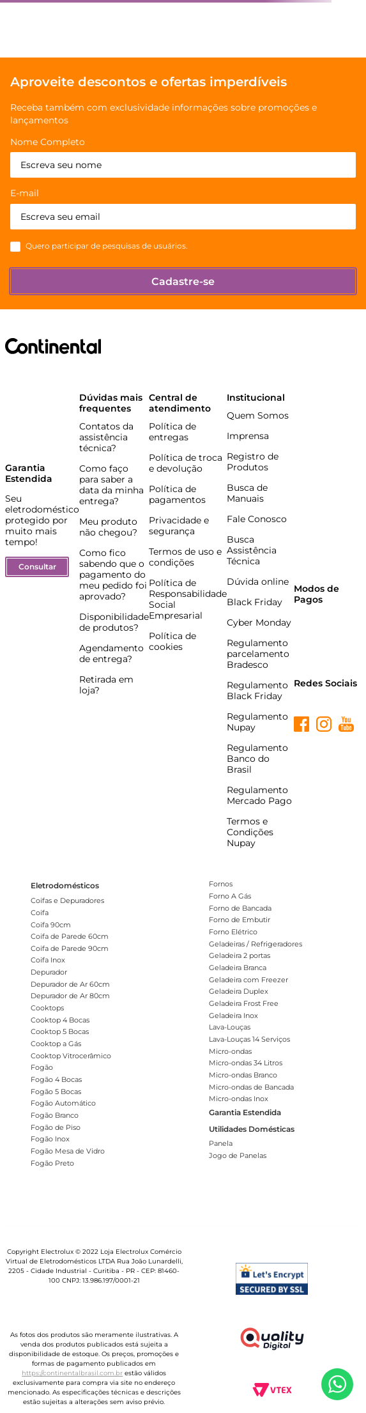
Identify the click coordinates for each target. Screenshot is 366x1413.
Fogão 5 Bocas (56, 1091)
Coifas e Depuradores (67, 900)
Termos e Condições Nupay (250, 832)
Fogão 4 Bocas (56, 1079)
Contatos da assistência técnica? (106, 437)
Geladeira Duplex (238, 991)
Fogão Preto (52, 1163)
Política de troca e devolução (185, 463)
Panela (221, 1143)
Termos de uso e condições (185, 557)
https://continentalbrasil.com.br (72, 1373)
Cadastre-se (183, 281)
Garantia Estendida (245, 1112)
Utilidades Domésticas (251, 1129)
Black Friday (254, 602)
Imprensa (248, 436)
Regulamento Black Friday (257, 690)
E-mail (24, 193)
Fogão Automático (63, 1103)
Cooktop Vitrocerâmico (71, 1055)
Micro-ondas (230, 1051)
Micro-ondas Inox (238, 1098)
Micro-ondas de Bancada (251, 1087)
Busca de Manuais (247, 493)
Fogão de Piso (55, 1127)
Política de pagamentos (177, 494)
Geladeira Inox (233, 1015)
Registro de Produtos (252, 462)
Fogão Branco (55, 1115)
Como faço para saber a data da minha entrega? (111, 485)
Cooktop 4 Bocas (60, 1019)
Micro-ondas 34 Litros (245, 1062)
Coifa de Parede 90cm (70, 948)
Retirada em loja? (106, 685)
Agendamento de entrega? (111, 653)
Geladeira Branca (237, 967)
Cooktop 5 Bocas (60, 1031)
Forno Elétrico (233, 931)
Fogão (42, 1067)
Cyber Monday (259, 622)
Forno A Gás (230, 896)
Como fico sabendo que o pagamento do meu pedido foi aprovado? (113, 574)
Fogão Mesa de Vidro (68, 1151)
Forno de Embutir (239, 919)
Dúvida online (258, 581)
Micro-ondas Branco (243, 1074)
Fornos (221, 883)
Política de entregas (172, 432)
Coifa (40, 912)
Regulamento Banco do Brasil (257, 758)
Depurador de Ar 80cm (70, 995)
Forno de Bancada (240, 908)
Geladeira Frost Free (243, 1003)
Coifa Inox (48, 959)
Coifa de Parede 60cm (70, 936)
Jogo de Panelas (237, 1155)
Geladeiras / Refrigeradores (255, 943)
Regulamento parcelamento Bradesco (258, 653)
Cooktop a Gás (56, 1043)
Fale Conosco (257, 519)
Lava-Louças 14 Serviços (249, 1039)
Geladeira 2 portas (239, 955)
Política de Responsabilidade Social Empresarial (188, 599)
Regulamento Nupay (257, 722)
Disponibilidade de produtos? (114, 622)
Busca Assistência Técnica (252, 550)
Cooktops (47, 1007)
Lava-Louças (229, 1027)
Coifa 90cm (51, 924)
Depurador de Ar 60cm (70, 984)
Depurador (49, 972)
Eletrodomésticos (65, 885)
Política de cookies (172, 641)
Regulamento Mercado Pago (259, 795)
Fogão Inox (50, 1138)
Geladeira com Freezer (248, 979)
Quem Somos (258, 415)
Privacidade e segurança (179, 525)
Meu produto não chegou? (108, 527)
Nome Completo (47, 142)
